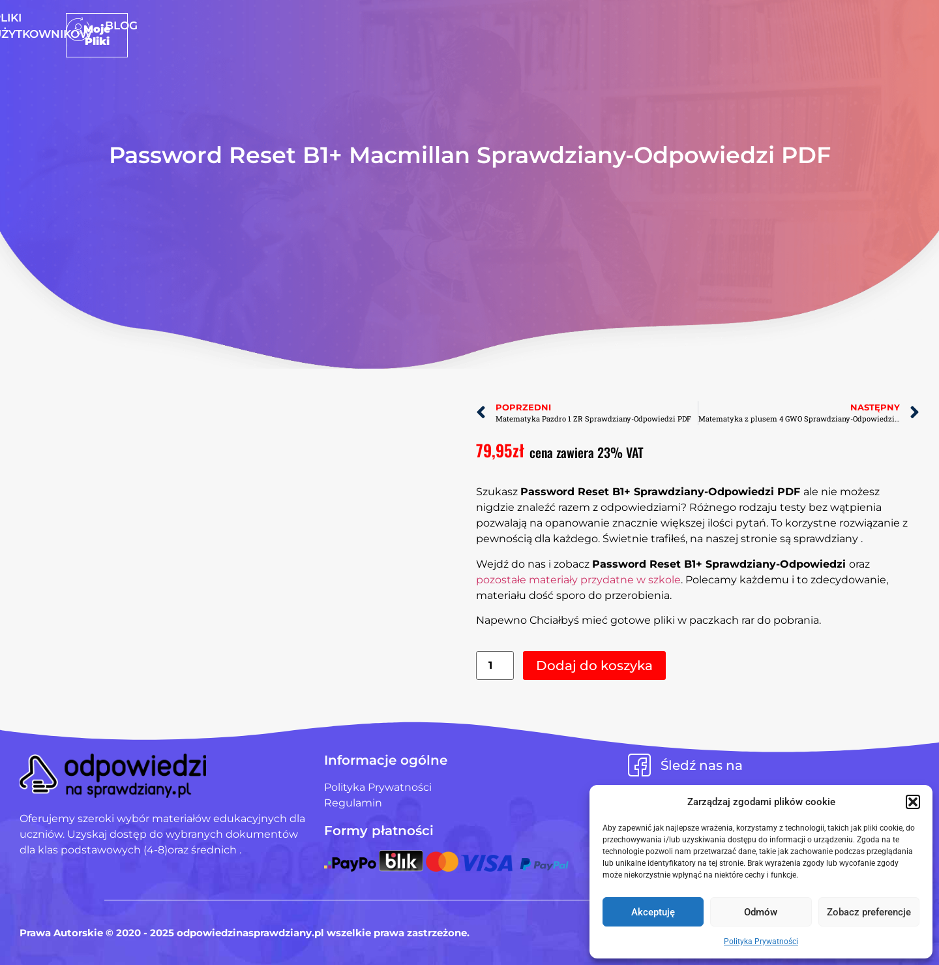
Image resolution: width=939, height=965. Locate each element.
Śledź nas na (702, 765)
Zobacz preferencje (869, 912)
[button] (912, 801)
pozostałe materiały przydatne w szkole (578, 580)
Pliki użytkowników (489, 25)
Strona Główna (358, 25)
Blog (584, 25)
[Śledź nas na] (639, 765)
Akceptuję (653, 912)
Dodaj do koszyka (594, 665)
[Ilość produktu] (495, 666)
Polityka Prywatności (761, 941)
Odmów (760, 912)
